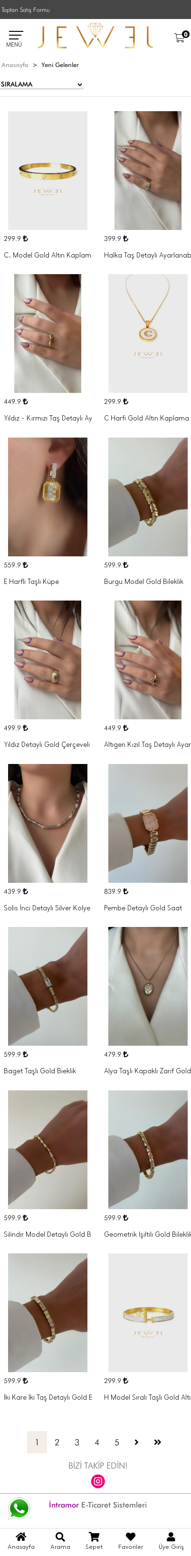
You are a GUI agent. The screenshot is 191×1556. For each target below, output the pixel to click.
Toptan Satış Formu (25, 9)
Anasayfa (15, 64)
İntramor (64, 1504)
